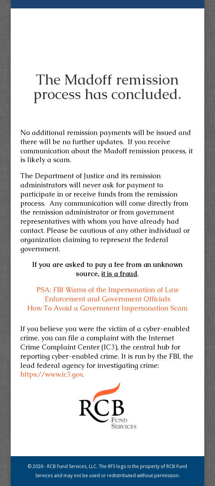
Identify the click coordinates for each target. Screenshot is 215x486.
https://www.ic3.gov (51, 374)
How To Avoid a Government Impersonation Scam (107, 308)
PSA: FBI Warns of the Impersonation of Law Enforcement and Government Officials (107, 294)
